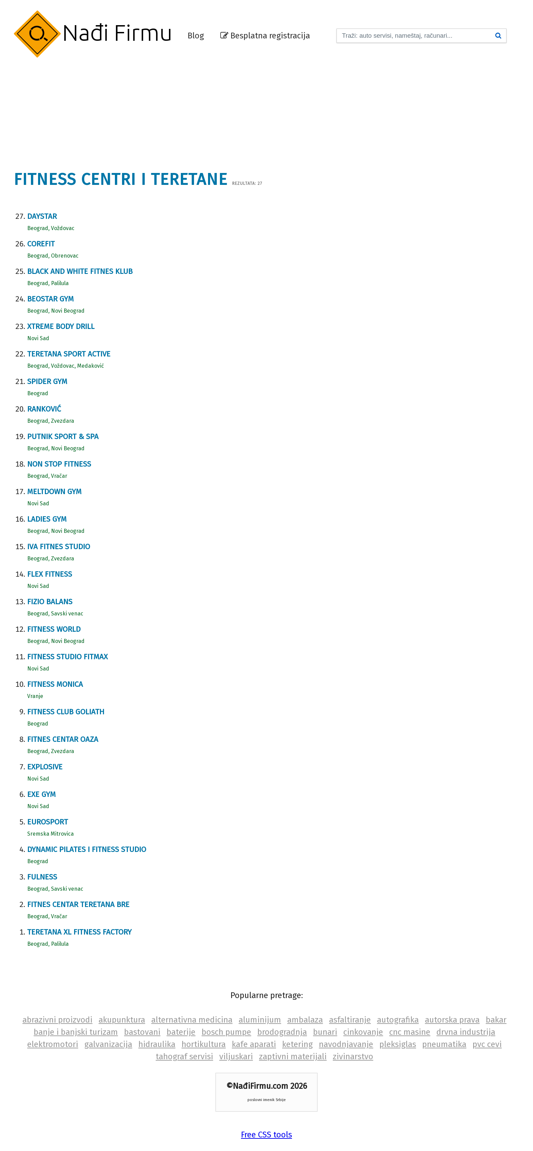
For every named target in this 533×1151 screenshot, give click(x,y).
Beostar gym (50, 298)
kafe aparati (254, 1044)
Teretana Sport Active (68, 354)
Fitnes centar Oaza (62, 739)
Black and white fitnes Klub (80, 271)
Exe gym (41, 794)
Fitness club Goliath (65, 711)
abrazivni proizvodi (57, 1020)
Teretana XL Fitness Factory (79, 932)
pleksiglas (397, 1044)
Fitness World (54, 629)
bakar (496, 1020)
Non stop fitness (59, 464)
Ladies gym (47, 519)
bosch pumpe (226, 1032)
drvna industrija (465, 1032)
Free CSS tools (266, 1134)
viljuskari (236, 1056)
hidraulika (156, 1044)
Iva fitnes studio (58, 546)
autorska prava (452, 1020)
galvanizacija (108, 1044)
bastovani (142, 1032)
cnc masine (409, 1032)
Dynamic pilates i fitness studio (86, 849)
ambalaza (305, 1020)
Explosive (45, 766)
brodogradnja (282, 1032)
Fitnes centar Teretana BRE (78, 904)
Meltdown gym (54, 491)
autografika (398, 1020)
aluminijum (260, 1020)
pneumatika (444, 1044)
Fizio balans (49, 601)
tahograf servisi (184, 1056)
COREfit (41, 243)
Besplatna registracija (265, 35)
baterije (181, 1032)
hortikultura (204, 1044)
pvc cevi (487, 1044)
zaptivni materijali (293, 1056)
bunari (325, 1032)
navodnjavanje (346, 1044)
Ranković (44, 409)
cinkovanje (363, 1032)
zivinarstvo (353, 1056)
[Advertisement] (266, 110)
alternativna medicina (192, 1020)
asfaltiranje (350, 1020)
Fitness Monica (55, 684)
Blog (196, 35)
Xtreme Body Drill (60, 326)
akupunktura (122, 1020)
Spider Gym (47, 381)
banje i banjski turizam (76, 1032)
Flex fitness (49, 574)
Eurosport (47, 821)
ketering (297, 1044)
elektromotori (52, 1044)
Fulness (42, 877)
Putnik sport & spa (63, 436)
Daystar (42, 216)
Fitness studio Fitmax (67, 656)
